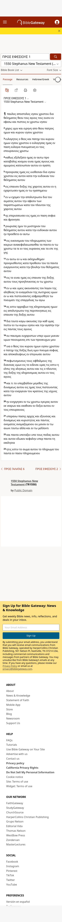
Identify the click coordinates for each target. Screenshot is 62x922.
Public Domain (23, 490)
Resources (22, 79)
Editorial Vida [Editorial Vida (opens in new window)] (14, 826)
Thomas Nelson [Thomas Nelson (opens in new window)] (16, 831)
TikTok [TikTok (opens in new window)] (10, 875)
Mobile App (13, 705)
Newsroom (13, 718)
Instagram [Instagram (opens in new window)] (12, 866)
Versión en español (18, 902)
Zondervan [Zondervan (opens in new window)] (13, 840)
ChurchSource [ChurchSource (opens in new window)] (15, 812)
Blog (9, 714)
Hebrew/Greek (40, 79)
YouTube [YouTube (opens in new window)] (11, 884)
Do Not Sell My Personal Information (30, 772)
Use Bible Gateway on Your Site (25, 749)
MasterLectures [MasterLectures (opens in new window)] (15, 844)
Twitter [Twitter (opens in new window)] (10, 880)
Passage (7, 79)
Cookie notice (14, 777)
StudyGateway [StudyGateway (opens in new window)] (15, 808)
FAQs (9, 740)
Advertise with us (17, 754)
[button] (57, 22)
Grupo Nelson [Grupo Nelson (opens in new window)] (14, 821)
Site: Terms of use (17, 781)
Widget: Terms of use (19, 786)
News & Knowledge (18, 695)
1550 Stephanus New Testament (24, 482)
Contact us (13, 758)
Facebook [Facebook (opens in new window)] (12, 861)
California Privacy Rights (22, 767)
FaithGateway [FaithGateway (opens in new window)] (14, 803)
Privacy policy (15, 763)
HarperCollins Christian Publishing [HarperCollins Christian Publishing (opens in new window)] (27, 817)
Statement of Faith (17, 700)
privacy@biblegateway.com (17, 668)
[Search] (55, 56)
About (10, 691)
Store (9, 709)
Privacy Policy (10, 665)
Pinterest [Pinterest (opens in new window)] (11, 871)
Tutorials (11, 745)
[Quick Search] (25, 56)
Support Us (13, 723)
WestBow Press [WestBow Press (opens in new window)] (15, 835)
